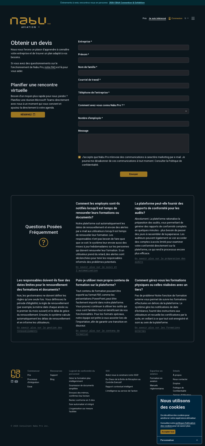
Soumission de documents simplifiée (81, 387)
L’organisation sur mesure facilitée (81, 410)
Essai (29, 386)
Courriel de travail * (89, 79)
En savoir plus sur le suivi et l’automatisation (96, 269)
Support (54, 375)
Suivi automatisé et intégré (81, 404)
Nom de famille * (87, 67)
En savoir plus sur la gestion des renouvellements (39, 329)
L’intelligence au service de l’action (122, 391)
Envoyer (133, 174)
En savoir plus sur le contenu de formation (98, 333)
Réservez (28, 114)
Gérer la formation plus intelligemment (80, 380)
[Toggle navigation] (193, 18)
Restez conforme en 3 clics (82, 400)
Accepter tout (168, 432)
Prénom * (83, 54)
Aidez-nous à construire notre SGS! (122, 375)
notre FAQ (50, 67)
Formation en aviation (156, 380)
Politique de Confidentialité (179, 389)
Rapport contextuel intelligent (119, 386)
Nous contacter (180, 379)
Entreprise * (85, 41)
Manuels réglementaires (157, 387)
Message (83, 130)
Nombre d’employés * (90, 118)
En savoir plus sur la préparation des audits (160, 260)
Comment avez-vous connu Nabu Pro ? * (101, 105)
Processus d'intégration (33, 381)
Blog (52, 379)
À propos (177, 375)
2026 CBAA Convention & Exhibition (127, 2)
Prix (144, 18)
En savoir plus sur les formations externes (157, 329)
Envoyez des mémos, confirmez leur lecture (79, 394)
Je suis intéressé (157, 18)
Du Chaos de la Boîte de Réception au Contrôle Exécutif (123, 381)
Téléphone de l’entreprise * (93, 92)
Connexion (175, 18)
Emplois (176, 383)
